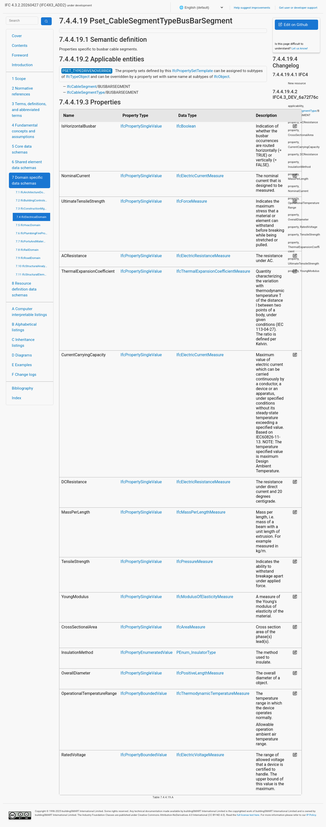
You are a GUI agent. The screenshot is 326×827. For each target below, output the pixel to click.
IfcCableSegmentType (86, 92)
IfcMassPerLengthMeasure (200, 512)
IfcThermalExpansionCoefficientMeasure (213, 271)
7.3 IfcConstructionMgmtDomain (33, 208)
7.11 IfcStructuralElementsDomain (33, 274)
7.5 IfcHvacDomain (28, 225)
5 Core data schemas (22, 149)
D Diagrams (22, 355)
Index (16, 398)
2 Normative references (22, 91)
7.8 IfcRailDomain (27, 250)
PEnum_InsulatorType (196, 652)
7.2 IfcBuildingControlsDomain (33, 200)
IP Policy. (311, 815)
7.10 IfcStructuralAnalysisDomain (33, 266)
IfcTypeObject (78, 76)
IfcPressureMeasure (194, 561)
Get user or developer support (298, 7)
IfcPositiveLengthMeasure (200, 673)
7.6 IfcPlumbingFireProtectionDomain (33, 233)
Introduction (22, 65)
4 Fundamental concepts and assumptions (25, 131)
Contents (20, 45)
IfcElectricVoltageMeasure (200, 754)
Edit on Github (293, 24)
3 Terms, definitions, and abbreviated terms (29, 110)
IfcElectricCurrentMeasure (200, 175)
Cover (17, 36)
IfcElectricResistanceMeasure (203, 255)
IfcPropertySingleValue (141, 126)
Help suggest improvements (252, 7)
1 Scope (19, 78)
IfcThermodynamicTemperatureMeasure (212, 693)
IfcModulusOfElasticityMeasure (204, 596)
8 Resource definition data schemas (24, 289)
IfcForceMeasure (191, 201)
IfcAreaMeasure (190, 627)
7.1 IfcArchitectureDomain (32, 192)
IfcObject (221, 76)
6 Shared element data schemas (27, 165)
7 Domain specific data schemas (27, 180)
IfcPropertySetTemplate (192, 70)
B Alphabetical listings (24, 327)
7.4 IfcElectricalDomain (31, 217)
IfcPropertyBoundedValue (143, 693)
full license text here (248, 815)
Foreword (20, 55)
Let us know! (300, 48)
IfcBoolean (186, 126)
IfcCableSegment (82, 86)
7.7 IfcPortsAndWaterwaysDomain (33, 241)
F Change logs (24, 374)
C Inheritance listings (23, 342)
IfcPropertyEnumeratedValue (146, 652)
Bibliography (22, 388)
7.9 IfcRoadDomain (28, 258)
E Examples (22, 365)
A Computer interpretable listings (29, 312)
